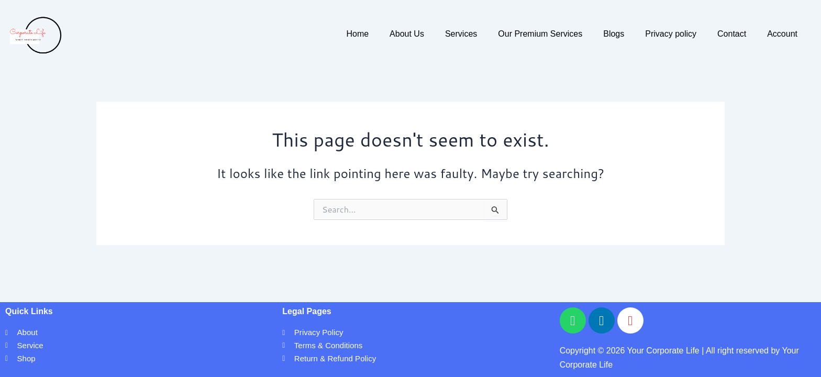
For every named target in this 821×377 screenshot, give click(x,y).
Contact (731, 33)
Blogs (613, 33)
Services (461, 33)
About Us (407, 33)
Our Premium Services (540, 33)
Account (782, 33)
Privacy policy (670, 33)
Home (357, 33)
